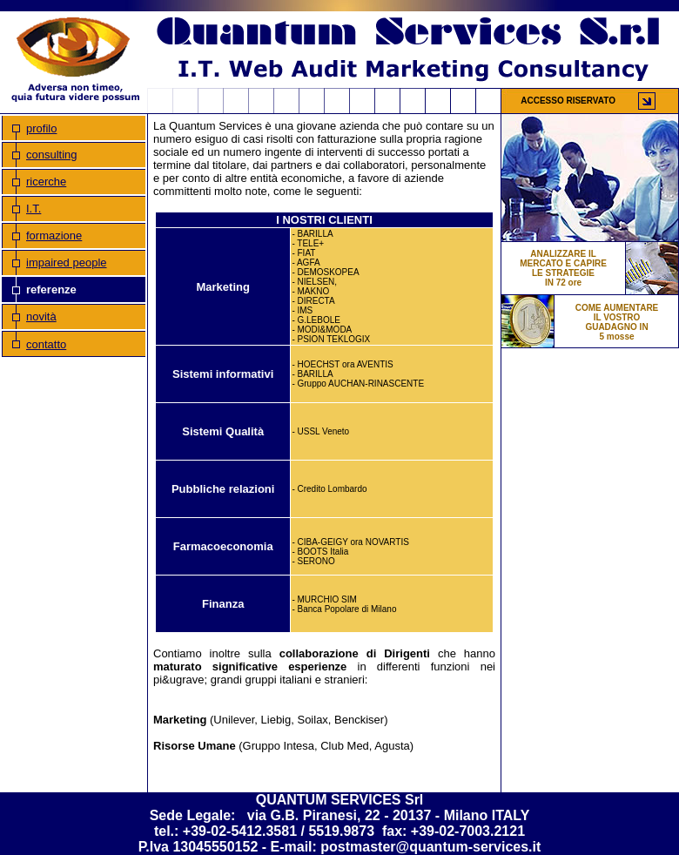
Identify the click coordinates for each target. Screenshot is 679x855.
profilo (41, 128)
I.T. (33, 208)
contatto (46, 344)
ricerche (46, 181)
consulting (51, 154)
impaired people (66, 262)
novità (41, 316)
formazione (54, 235)
